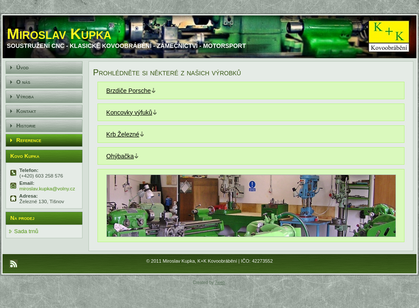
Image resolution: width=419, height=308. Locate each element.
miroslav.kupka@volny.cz (46, 188)
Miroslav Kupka (59, 33)
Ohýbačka (120, 156)
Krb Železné (122, 134)
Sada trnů (26, 231)
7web (220, 282)
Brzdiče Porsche (128, 90)
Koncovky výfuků (129, 112)
